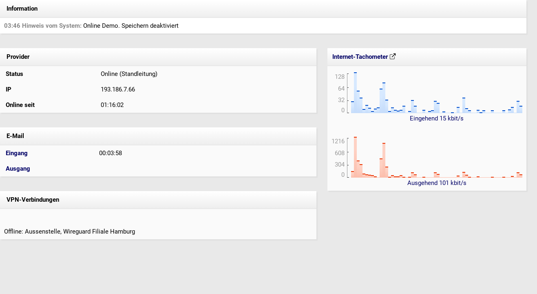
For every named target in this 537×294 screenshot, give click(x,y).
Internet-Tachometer (364, 56)
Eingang (17, 153)
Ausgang (18, 168)
